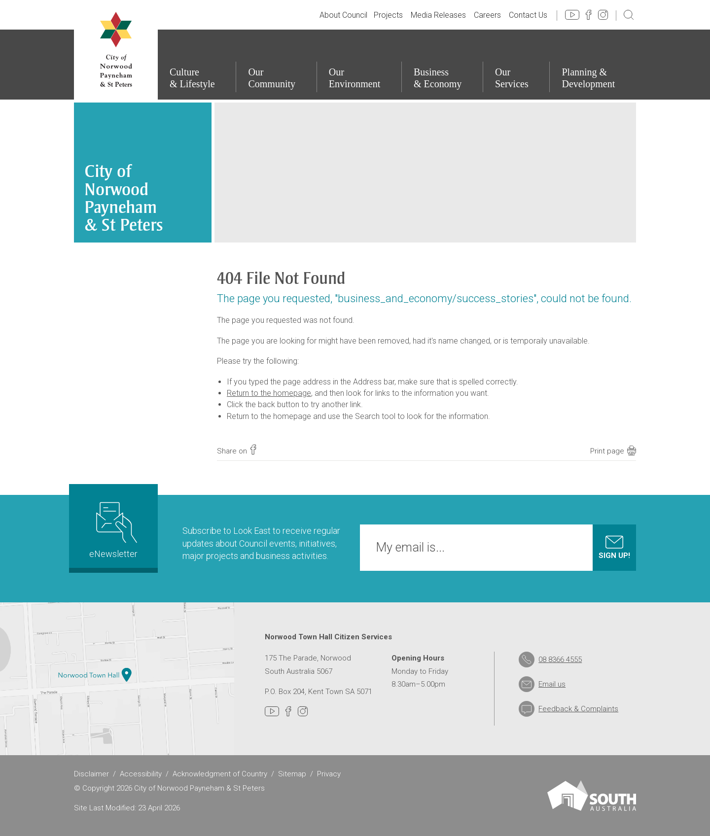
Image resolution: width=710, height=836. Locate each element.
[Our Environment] (359, 65)
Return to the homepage (269, 393)
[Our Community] (276, 65)
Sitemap (292, 773)
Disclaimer (91, 773)
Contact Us (528, 15)
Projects (388, 15)
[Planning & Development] (592, 65)
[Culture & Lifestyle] (196, 65)
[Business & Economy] (442, 65)
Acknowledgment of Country (220, 773)
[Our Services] (516, 65)
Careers (487, 15)
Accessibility (141, 773)
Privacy (329, 773)
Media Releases (438, 15)
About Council (343, 15)
